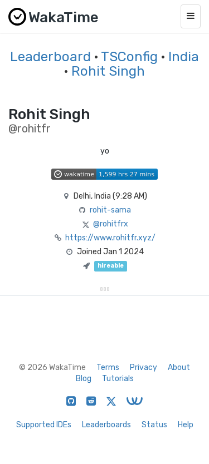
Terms (107, 367)
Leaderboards (106, 425)
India (183, 57)
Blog (83, 378)
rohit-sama (110, 210)
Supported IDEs (43, 425)
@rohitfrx (110, 224)
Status (154, 425)
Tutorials (118, 378)
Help (185, 425)
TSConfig (129, 57)
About (179, 367)
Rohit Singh (108, 71)
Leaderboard (50, 57)
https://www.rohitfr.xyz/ (110, 238)
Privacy (143, 367)
